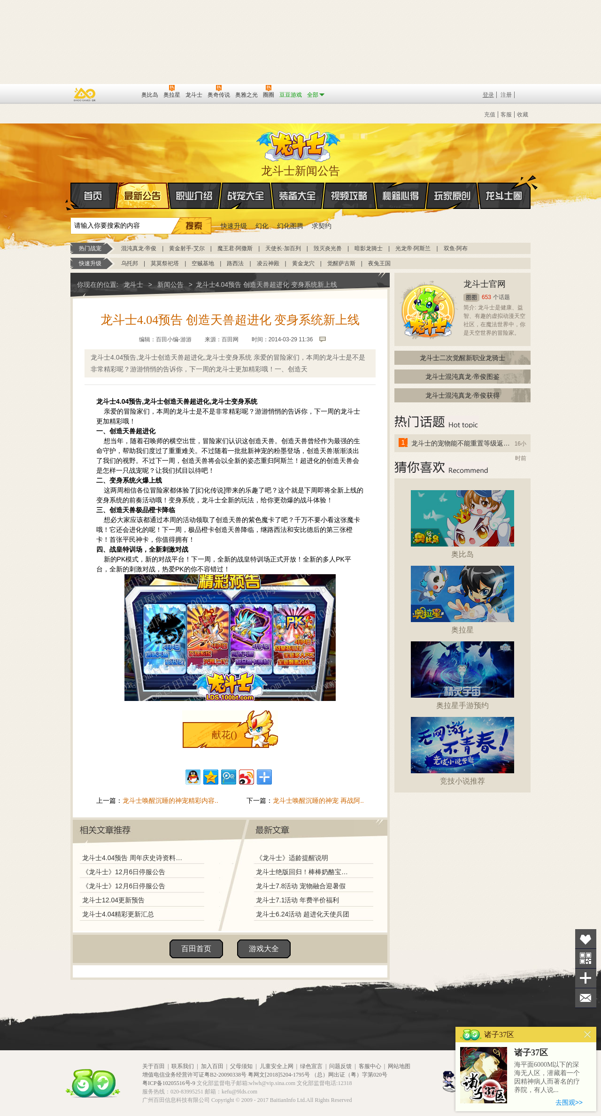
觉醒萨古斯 (341, 263)
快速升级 (234, 226)
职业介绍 (194, 196)
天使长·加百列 (282, 248)
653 (486, 297)
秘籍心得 (401, 196)
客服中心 (370, 1066)
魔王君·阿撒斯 (235, 248)
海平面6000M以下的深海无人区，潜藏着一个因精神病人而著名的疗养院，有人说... (547, 1077)
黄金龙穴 (303, 263)
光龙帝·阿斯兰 (413, 248)
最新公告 (143, 196)
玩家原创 (452, 196)
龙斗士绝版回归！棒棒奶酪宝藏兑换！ (305, 872)
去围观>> (569, 1102)
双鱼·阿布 (456, 248)
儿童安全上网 (276, 1066)
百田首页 (196, 949)
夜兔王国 (379, 263)
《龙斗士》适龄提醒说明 (292, 858)
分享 (585, 978)
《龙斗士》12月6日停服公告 (123, 872)
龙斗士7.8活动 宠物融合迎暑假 (301, 886)
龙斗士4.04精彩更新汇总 (118, 914)
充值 (489, 114)
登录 (488, 95)
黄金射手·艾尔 (186, 248)
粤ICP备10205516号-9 (168, 1083)
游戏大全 (264, 949)
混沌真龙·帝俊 (138, 248)
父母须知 (241, 1066)
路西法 (235, 263)
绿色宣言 (311, 1066)
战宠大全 (246, 196)
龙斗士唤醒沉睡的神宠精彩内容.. (170, 800)
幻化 (262, 226)
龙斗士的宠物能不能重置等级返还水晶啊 (461, 443)
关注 (585, 958)
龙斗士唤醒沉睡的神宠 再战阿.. (318, 800)
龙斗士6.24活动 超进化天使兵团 (302, 914)
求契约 (321, 226)
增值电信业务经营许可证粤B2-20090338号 (194, 1074)
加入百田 (212, 1066)
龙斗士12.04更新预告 (113, 900)
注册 (506, 95)
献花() (224, 735)
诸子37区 (531, 1052)
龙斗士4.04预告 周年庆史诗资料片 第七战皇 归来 (134, 858)
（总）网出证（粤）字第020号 (349, 1074)
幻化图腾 (290, 226)
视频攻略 (349, 196)
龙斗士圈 (504, 187)
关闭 (588, 1035)
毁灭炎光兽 (328, 248)
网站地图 (399, 1066)
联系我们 (182, 1066)
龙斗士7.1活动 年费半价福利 (297, 900)
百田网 (120, 94)
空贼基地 (203, 263)
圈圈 (471, 297)
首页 (71, 196)
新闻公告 (170, 284)
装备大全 (297, 196)
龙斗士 (299, 144)
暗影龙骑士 (368, 248)
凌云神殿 (268, 263)
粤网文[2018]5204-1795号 (279, 1074)
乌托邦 (129, 263)
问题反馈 (340, 1066)
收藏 (522, 114)
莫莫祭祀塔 (165, 263)
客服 (506, 114)
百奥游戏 (85, 94)
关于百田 (153, 1066)
